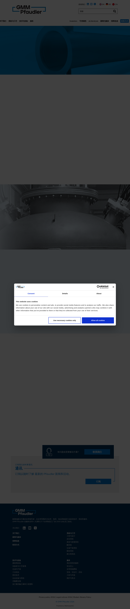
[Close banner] (113, 287)
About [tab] (98, 293)
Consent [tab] (31, 293)
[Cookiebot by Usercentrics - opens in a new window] (98, 287)
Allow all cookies (98, 320)
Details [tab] (65, 293)
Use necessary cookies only (64, 320)
